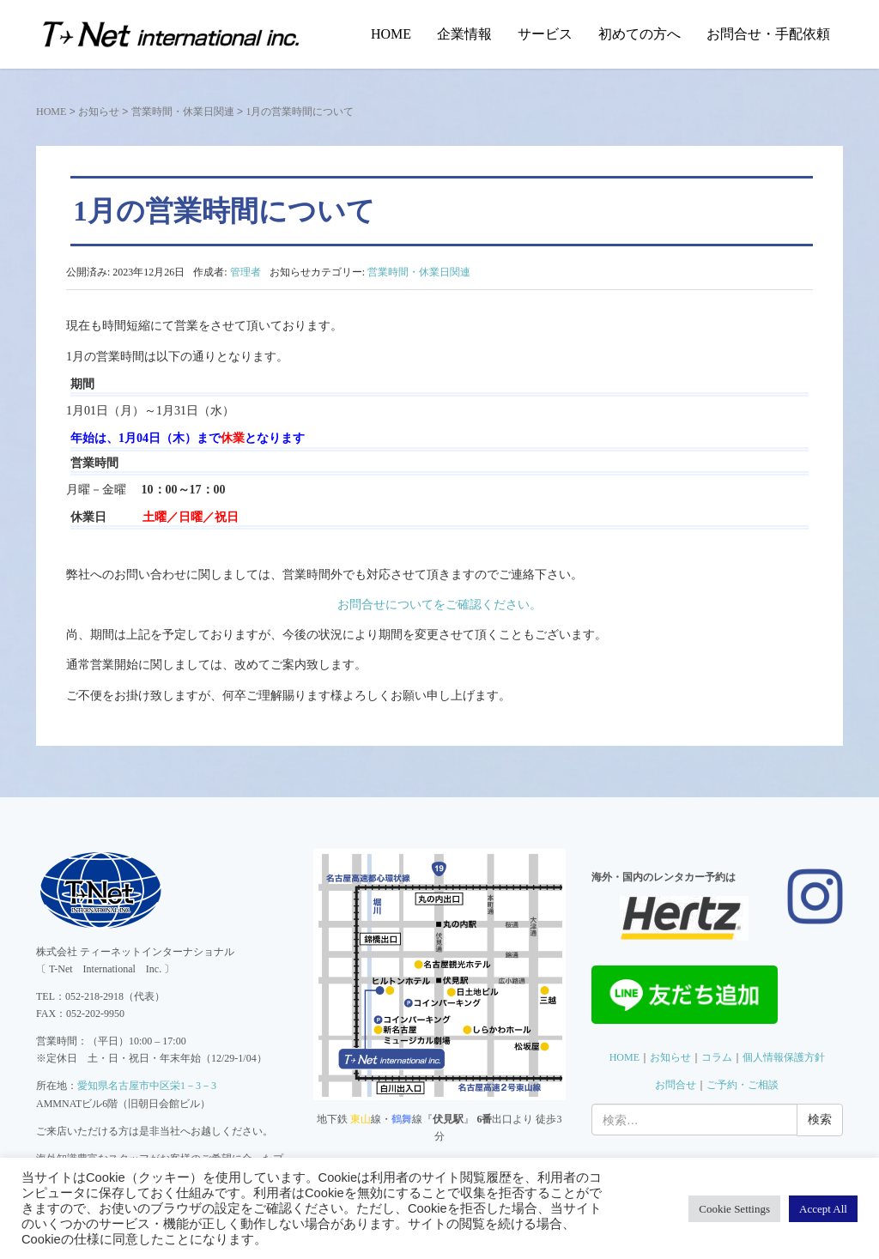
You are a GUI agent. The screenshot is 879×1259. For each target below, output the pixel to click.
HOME (391, 34)
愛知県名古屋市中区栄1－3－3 (146, 1086)
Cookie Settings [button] (734, 1208)
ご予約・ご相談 (742, 1085)
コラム (716, 1057)
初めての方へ (639, 34)
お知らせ (98, 112)
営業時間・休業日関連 (182, 112)
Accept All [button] (823, 1208)
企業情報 (464, 34)
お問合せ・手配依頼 (768, 34)
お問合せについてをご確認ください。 (439, 604)
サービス (545, 34)
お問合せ (675, 1085)
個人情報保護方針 (784, 1057)
